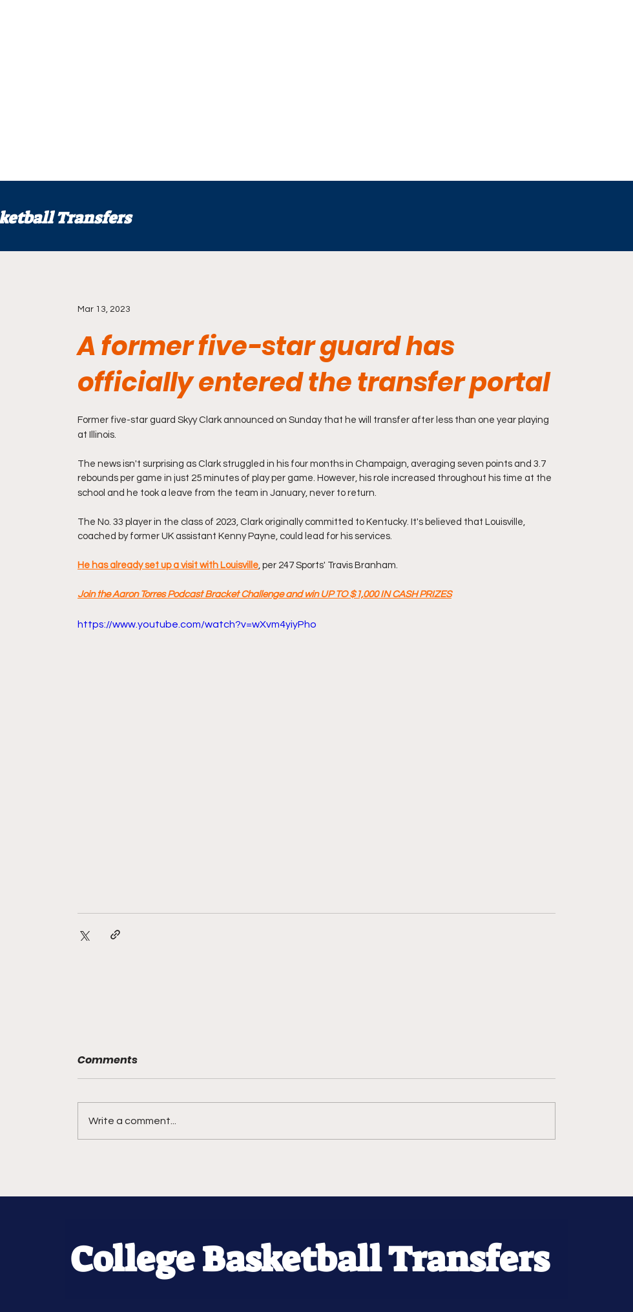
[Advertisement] (226, 90)
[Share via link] (115, 934)
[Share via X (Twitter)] (84, 934)
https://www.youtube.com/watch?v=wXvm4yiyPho (197, 624)
